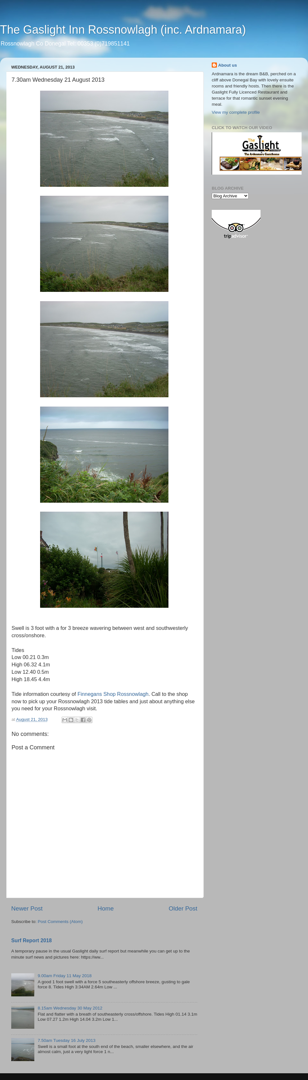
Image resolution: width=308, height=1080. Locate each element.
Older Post (183, 908)
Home (106, 908)
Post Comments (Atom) (60, 921)
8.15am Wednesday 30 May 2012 (70, 1008)
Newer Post (27, 908)
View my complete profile (236, 112)
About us (227, 65)
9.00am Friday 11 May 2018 (64, 975)
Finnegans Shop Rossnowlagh (112, 694)
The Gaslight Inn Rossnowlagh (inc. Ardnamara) (123, 29)
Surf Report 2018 (31, 940)
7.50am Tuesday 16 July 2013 (66, 1040)
